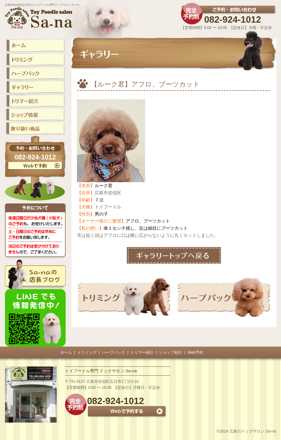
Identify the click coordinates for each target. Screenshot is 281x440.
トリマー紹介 (142, 352)
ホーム (66, 352)
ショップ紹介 (170, 352)
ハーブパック (113, 352)
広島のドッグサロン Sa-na (253, 431)
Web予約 (195, 352)
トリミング (87, 352)
